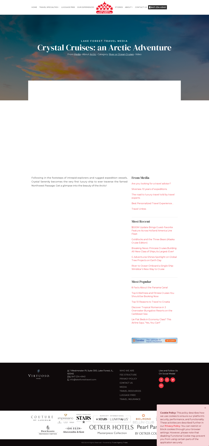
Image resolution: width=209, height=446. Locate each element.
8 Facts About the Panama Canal (150, 287)
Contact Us (141, 7)
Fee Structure (128, 375)
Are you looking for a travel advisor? (151, 183)
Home (34, 7)
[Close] (205, 408)
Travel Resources (130, 391)
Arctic (93, 54)
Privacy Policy (128, 379)
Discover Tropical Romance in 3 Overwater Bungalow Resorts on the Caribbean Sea (152, 310)
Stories (119, 7)
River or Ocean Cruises (121, 54)
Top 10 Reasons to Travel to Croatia (151, 302)
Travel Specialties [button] (48, 7)
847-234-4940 (157, 7)
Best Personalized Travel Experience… (152, 203)
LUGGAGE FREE (128, 395)
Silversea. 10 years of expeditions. (149, 189)
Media (77, 54)
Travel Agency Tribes (120, 443)
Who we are (127, 370)
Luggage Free (68, 7)
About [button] (128, 7)
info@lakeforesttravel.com (83, 379)
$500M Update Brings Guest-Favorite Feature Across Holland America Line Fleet (152, 230)
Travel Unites (139, 209)
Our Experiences (85, 7)
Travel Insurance (130, 399)
